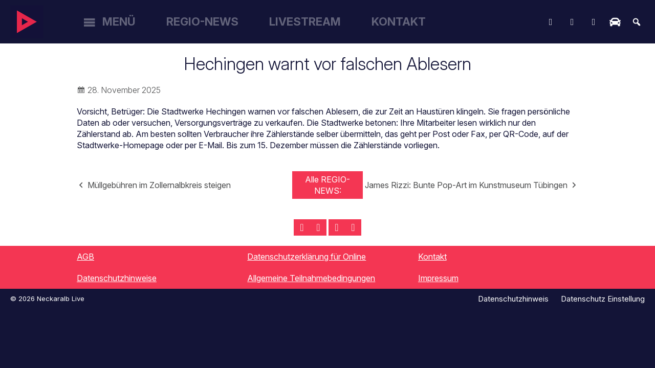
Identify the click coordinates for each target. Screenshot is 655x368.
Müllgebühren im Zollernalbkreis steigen (159, 185)
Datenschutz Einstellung (603, 299)
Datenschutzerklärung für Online (306, 256)
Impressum (438, 278)
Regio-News (202, 21)
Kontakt (399, 21)
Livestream (305, 21)
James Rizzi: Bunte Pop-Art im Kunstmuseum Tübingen (466, 185)
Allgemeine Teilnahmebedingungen (311, 278)
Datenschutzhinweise (117, 278)
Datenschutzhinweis (513, 299)
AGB (85, 256)
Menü (119, 21)
